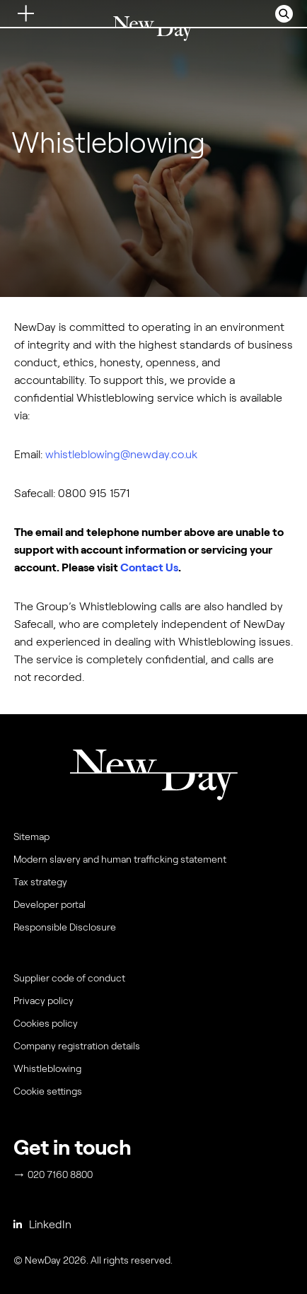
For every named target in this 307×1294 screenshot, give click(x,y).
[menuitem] (151, 1094)
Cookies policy (45, 1023)
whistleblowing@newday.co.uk (121, 454)
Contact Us (149, 567)
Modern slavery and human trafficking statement (119, 859)
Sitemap (31, 836)
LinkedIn (42, 1224)
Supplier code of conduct (69, 978)
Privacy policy (43, 1000)
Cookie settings (47, 1091)
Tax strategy (40, 881)
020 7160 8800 (54, 1174)
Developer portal (49, 904)
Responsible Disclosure (64, 927)
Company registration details (76, 1045)
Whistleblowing (47, 1068)
